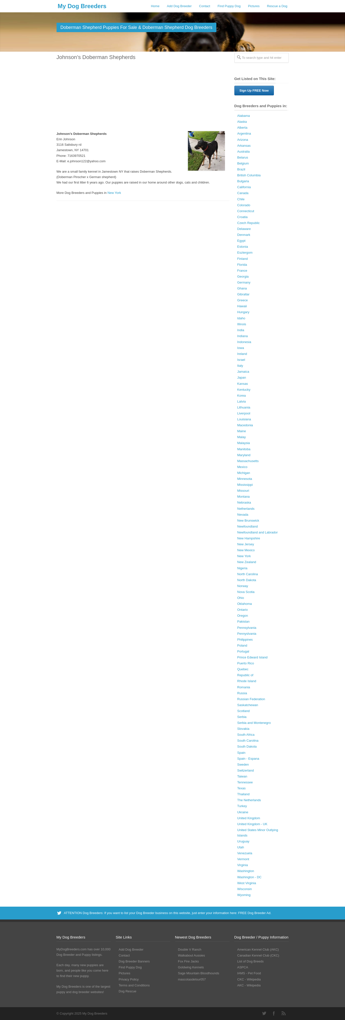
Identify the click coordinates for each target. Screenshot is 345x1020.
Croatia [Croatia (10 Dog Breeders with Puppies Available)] (242, 217)
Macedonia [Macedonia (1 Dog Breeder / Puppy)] (245, 425)
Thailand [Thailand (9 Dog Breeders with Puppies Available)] (243, 794)
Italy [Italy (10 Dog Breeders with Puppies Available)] (240, 365)
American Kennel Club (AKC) (258, 949)
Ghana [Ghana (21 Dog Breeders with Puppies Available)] (242, 288)
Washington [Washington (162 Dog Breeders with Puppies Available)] (245, 871)
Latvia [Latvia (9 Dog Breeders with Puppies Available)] (241, 401)
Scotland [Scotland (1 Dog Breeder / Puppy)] (243, 711)
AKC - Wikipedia (249, 985)
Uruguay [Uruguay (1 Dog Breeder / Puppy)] (243, 841)
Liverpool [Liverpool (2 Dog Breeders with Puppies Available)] (243, 413)
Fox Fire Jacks (188, 961)
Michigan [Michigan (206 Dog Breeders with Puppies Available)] (243, 473)
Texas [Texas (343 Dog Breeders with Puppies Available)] (241, 788)
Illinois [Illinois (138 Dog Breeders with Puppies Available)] (241, 324)
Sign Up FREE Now (254, 90)
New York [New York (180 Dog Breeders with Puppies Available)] (244, 556)
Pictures (254, 6)
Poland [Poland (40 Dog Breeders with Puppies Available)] (242, 645)
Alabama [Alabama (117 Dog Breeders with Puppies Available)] (243, 116)
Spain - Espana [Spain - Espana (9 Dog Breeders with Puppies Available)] (248, 758)
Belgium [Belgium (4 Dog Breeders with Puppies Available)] (243, 163)
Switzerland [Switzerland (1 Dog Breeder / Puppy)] (245, 770)
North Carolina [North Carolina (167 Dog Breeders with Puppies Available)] (247, 574)
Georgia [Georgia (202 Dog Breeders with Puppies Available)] (243, 276)
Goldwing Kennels (191, 967)
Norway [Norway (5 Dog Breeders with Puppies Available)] (242, 586)
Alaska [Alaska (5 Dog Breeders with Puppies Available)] (242, 121)
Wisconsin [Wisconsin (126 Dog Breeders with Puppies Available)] (244, 889)
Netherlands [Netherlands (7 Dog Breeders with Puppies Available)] (246, 508)
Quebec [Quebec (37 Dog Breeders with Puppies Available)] (243, 669)
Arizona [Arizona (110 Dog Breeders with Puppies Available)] (242, 140)
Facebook (274, 1013)
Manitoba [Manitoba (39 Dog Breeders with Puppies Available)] (243, 449)
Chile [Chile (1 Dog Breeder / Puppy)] (241, 199)
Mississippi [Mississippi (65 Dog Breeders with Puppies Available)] (245, 485)
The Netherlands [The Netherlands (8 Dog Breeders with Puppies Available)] (249, 800)
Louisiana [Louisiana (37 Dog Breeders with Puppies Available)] (244, 419)
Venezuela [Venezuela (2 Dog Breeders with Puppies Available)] (244, 853)
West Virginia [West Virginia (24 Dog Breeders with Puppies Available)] (246, 883)
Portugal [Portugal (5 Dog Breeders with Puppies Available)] (243, 651)
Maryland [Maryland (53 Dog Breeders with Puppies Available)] (243, 455)
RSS (284, 1013)
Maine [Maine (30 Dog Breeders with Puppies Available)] (241, 431)
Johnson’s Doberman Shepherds (96, 57)
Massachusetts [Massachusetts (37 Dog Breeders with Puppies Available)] (248, 461)
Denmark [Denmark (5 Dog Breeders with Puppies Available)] (243, 235)
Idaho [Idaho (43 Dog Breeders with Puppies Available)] (241, 318)
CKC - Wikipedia (249, 979)
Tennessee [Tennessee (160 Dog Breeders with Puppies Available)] (245, 782)
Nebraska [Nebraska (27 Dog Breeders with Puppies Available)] (244, 502)
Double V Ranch (190, 949)
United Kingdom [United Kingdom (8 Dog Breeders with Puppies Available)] (248, 818)
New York (114, 193)
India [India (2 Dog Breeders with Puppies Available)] (240, 330)
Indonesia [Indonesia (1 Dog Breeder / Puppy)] (244, 342)
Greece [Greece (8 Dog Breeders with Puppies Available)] (242, 300)
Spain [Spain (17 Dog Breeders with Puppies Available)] (241, 753)
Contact (204, 6)
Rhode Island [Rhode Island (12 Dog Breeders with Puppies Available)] (246, 681)
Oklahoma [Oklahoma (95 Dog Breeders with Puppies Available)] (244, 604)
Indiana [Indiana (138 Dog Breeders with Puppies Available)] (242, 336)
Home (155, 6)
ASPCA (242, 967)
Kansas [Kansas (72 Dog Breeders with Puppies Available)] (242, 384)
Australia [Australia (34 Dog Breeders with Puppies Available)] (243, 151)
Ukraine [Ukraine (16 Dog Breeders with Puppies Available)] (242, 812)
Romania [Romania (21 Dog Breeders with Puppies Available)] (243, 687)
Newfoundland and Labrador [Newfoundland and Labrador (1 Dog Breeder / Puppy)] (257, 532)
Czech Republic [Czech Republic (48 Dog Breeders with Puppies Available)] (248, 223)
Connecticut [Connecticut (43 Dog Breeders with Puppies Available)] (245, 211)
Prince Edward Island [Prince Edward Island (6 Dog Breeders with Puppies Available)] (252, 657)
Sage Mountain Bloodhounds (198, 973)
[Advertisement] (140, 96)
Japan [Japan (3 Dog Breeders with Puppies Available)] (241, 377)
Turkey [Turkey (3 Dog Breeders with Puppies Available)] (242, 806)
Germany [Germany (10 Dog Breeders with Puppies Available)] (243, 282)
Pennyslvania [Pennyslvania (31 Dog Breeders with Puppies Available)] (246, 633)
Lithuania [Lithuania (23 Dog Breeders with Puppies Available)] (243, 407)
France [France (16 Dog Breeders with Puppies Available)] (242, 270)
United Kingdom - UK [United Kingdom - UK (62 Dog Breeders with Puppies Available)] (252, 824)
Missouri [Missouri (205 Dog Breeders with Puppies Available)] (243, 490)
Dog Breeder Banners (134, 961)
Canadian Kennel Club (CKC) (258, 955)
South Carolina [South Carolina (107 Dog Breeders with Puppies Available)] (248, 740)
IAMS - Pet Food (249, 973)
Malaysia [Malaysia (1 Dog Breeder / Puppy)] (243, 443)
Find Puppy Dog (229, 6)
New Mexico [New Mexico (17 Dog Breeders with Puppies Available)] (246, 550)
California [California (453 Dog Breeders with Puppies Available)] (244, 187)
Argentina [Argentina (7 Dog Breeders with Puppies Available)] (244, 133)
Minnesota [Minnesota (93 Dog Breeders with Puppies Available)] (244, 479)
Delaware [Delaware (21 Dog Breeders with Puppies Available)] (244, 229)
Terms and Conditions (134, 985)
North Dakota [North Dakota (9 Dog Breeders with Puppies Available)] (246, 580)
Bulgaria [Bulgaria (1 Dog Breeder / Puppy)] (243, 181)
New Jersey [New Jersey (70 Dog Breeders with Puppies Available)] (245, 544)
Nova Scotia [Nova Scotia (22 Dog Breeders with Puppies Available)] (246, 592)
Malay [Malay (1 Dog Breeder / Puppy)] (241, 437)
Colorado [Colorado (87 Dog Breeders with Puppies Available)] (243, 205)
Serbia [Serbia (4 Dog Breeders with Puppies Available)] (242, 717)
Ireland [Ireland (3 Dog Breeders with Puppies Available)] (242, 354)
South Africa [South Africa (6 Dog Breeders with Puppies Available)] (246, 734)
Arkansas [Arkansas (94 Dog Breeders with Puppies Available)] (244, 145)
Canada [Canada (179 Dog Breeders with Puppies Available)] (243, 193)
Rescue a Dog (277, 6)
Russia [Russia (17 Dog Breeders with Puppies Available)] (242, 693)
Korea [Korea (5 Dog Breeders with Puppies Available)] (241, 395)
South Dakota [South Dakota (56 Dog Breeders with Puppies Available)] (247, 746)
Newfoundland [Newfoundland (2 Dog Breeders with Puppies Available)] (247, 526)
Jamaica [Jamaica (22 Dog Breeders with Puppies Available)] (243, 371)
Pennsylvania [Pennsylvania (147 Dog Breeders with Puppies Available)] (246, 628)
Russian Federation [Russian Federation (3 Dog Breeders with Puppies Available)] (251, 699)
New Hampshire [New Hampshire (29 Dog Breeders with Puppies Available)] (248, 538)
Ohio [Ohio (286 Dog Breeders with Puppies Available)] (240, 598)
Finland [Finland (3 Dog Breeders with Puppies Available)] (242, 259)
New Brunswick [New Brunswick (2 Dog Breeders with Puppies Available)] (248, 520)
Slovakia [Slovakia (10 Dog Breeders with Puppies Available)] (243, 729)
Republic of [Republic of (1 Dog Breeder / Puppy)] (245, 675)
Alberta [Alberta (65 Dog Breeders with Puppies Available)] (242, 127)
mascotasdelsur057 (192, 979)
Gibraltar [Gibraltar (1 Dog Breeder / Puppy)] (243, 294)
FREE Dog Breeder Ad (254, 913)
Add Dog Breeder (179, 6)
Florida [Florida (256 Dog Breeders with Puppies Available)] (242, 264)
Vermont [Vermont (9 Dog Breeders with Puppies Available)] (243, 859)
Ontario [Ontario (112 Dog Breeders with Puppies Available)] (242, 610)
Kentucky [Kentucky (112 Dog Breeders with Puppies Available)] (243, 389)
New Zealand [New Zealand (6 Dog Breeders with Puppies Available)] (246, 562)
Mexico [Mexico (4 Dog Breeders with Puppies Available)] (242, 467)
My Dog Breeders (82, 6)
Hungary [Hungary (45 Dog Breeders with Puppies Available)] (243, 312)
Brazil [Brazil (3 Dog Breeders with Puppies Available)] (241, 169)
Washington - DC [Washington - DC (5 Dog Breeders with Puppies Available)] (249, 877)
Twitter (264, 1013)
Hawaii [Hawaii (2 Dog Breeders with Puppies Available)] (242, 306)
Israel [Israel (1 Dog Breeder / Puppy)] (241, 360)
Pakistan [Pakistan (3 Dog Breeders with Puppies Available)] (243, 621)
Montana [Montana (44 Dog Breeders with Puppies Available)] (243, 496)
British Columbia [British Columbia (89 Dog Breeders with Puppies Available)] (249, 175)
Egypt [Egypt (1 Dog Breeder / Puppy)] (241, 241)
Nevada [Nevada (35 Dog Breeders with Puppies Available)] (242, 514)
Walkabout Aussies (191, 955)
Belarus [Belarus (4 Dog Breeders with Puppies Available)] (242, 157)
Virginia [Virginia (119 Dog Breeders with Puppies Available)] (242, 865)
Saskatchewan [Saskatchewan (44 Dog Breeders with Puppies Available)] (247, 705)
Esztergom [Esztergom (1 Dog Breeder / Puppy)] (245, 252)
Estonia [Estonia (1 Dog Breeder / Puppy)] (242, 246)
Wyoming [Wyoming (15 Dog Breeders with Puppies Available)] (244, 895)
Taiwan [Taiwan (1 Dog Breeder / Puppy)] (242, 776)
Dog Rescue (128, 991)
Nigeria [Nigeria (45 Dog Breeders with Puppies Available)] (242, 568)
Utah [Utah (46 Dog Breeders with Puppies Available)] (240, 847)
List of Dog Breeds (250, 961)
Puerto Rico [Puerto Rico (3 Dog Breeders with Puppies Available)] (245, 663)
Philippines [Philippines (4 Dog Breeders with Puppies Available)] (245, 639)
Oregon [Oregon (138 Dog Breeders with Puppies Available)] (242, 615)
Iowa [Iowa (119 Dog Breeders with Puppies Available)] (240, 348)
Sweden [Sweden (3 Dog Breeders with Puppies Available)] (243, 764)
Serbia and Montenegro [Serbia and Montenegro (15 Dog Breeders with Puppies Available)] (254, 723)
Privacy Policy (129, 979)
